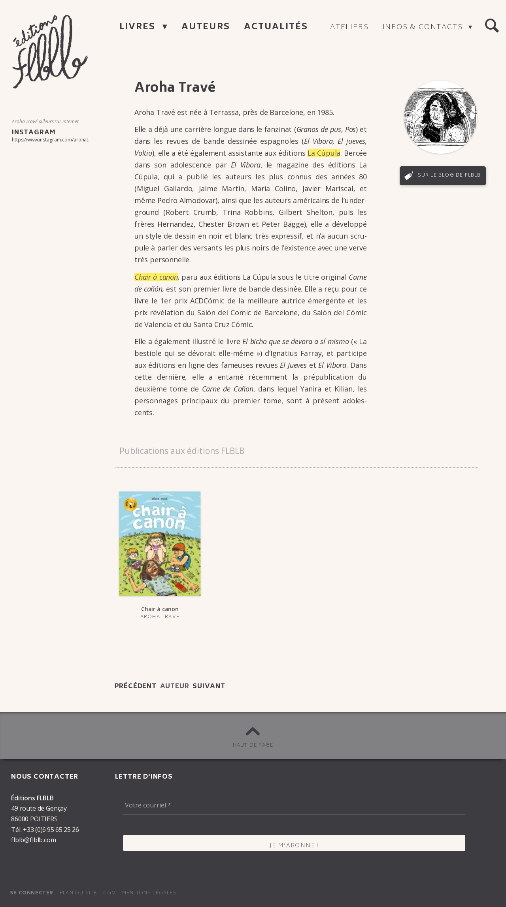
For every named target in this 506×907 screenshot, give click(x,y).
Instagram (34, 132)
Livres (139, 27)
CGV (109, 893)
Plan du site (78, 893)
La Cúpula (324, 153)
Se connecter (31, 893)
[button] (492, 26)
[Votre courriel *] (294, 805)
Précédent (136, 686)
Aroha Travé (159, 617)
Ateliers (349, 27)
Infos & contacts (424, 27)
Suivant (209, 686)
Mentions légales (149, 893)
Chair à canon (156, 277)
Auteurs (205, 27)
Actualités (276, 27)
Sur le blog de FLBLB (449, 175)
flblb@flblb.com (33, 839)
